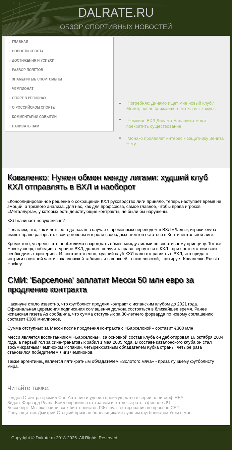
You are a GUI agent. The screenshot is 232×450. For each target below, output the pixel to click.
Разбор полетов (27, 70)
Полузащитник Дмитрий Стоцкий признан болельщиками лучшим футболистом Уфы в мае (99, 412)
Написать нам (25, 126)
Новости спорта (28, 51)
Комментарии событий (34, 117)
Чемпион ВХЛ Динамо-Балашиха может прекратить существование (167, 123)
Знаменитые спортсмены (37, 79)
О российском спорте (33, 107)
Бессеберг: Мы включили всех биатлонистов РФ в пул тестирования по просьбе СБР (93, 407)
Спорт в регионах (29, 98)
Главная (20, 42)
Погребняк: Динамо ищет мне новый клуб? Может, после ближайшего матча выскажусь (171, 106)
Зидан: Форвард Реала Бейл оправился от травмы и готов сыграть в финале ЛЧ (88, 402)
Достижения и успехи (33, 60)
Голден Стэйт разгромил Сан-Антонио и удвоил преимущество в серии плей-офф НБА (95, 397)
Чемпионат (23, 89)
